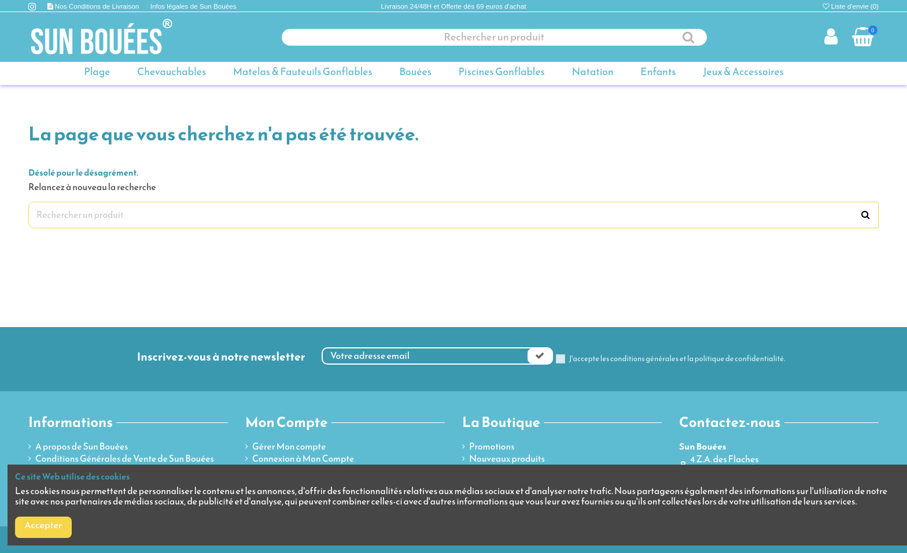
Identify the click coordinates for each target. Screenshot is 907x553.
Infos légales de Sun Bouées (193, 6)
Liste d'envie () (851, 6)
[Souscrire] (540, 355)
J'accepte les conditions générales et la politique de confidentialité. (677, 358)
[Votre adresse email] (425, 355)
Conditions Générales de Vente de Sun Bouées (124, 458)
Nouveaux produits (507, 458)
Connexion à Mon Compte (303, 458)
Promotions (492, 446)
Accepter (43, 525)
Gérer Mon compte (289, 446)
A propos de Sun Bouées (81, 446)
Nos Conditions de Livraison (98, 6)
